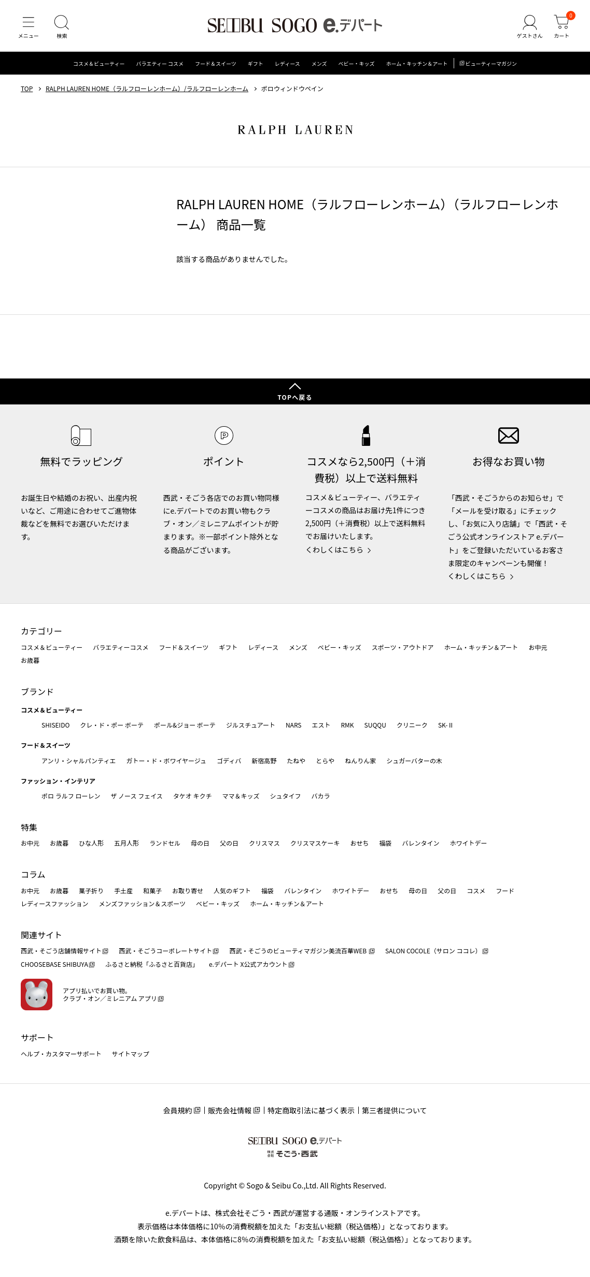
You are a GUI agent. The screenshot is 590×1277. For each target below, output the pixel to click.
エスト (321, 724)
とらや (325, 760)
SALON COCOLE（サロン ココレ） (433, 951)
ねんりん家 (360, 760)
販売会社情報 (229, 1110)
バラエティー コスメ (160, 64)
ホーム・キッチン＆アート (416, 64)
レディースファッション (55, 903)
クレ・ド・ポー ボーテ (112, 724)
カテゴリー (41, 631)
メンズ (319, 64)
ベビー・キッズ (356, 64)
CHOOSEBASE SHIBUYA (54, 964)
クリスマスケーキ (315, 843)
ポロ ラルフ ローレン (70, 795)
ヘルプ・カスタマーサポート (61, 1053)
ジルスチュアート (250, 724)
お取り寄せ (187, 890)
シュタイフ (285, 795)
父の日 (229, 843)
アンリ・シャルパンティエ (78, 760)
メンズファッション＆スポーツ (142, 903)
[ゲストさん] (529, 27)
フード (505, 890)
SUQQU (375, 724)
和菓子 (152, 890)
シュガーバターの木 (414, 760)
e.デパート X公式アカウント (248, 964)
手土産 (123, 890)
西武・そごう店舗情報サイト (61, 951)
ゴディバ (229, 760)
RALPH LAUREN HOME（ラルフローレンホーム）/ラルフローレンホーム (147, 89)
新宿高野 (263, 760)
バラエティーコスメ (120, 647)
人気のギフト (232, 890)
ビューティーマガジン (491, 64)
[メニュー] (28, 27)
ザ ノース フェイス (136, 795)
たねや (296, 760)
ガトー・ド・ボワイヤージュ (166, 760)
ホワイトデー (468, 843)
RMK (347, 724)
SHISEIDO (55, 724)
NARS (294, 724)
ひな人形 (91, 843)
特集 (29, 827)
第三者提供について (394, 1110)
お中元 (537, 647)
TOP (27, 89)
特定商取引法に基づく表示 (311, 1110)
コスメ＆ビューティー (98, 64)
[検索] (62, 27)
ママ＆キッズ (241, 795)
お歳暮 (30, 660)
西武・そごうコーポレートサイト (165, 951)
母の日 (200, 843)
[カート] (561, 27)
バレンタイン (420, 843)
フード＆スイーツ (215, 64)
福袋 (385, 843)
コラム (33, 874)
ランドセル (164, 843)
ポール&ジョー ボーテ (185, 724)
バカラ (321, 795)
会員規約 (177, 1110)
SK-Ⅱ (446, 724)
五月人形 (126, 843)
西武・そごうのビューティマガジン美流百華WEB (298, 951)
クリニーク (412, 724)
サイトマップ (130, 1053)
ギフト (255, 64)
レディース (287, 64)
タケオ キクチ (192, 795)
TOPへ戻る (295, 397)
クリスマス (264, 843)
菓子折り (91, 890)
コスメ (476, 890)
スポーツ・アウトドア (403, 647)
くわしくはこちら (334, 549)
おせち (359, 843)
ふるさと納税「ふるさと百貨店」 (152, 964)
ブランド (37, 691)
